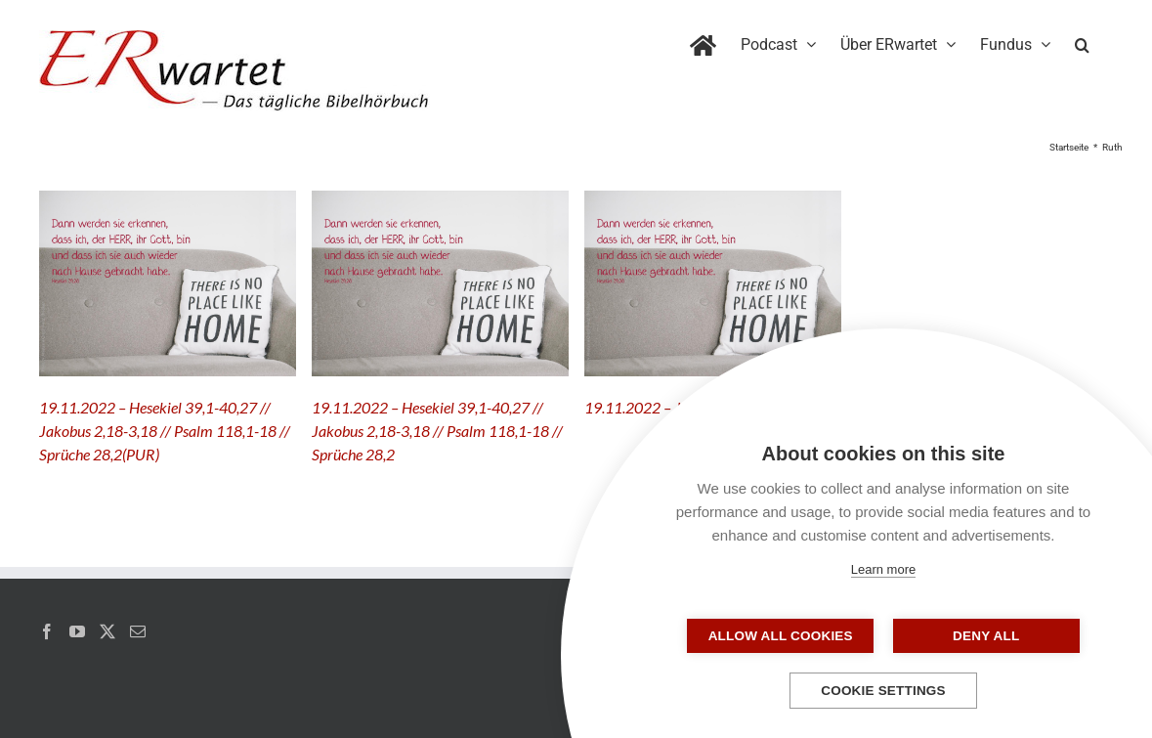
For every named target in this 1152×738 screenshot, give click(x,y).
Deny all (981, 636)
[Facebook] (47, 631)
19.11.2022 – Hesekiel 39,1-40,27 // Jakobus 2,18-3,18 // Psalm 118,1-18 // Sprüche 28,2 (437, 430)
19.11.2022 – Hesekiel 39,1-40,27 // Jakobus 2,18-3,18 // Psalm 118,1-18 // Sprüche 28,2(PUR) (164, 430)
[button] (1082, 41)
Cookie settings (883, 690)
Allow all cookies (785, 636)
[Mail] (138, 631)
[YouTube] (77, 631)
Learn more (883, 569)
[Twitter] (107, 631)
